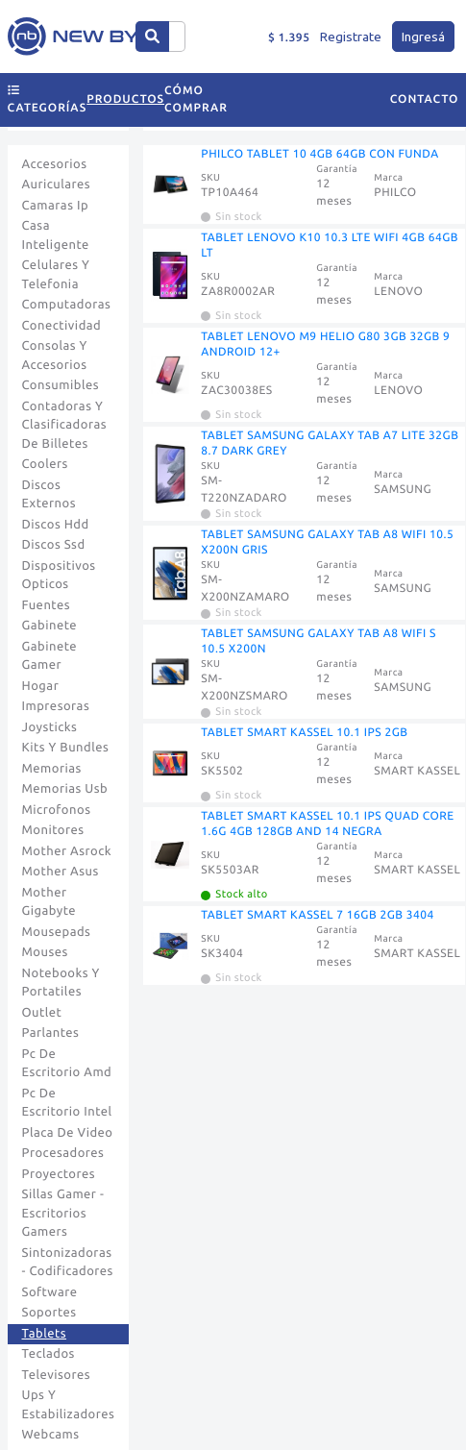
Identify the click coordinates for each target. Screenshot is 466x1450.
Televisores (56, 1375)
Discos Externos (49, 495)
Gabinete (50, 625)
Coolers (45, 464)
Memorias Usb (65, 789)
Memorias (52, 768)
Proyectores (58, 1174)
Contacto (424, 99)
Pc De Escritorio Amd (67, 1063)
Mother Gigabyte (49, 902)
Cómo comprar (196, 99)
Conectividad (62, 325)
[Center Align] (152, 36)
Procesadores (63, 1153)
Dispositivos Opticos (59, 575)
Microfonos (56, 810)
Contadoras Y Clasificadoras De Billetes (65, 425)
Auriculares (56, 184)
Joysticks (50, 727)
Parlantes (51, 1033)
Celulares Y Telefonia (56, 274)
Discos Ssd (54, 545)
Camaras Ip (55, 205)
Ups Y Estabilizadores (68, 1405)
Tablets (44, 1333)
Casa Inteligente (55, 235)
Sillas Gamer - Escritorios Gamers (63, 1213)
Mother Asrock (67, 851)
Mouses (45, 952)
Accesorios (54, 164)
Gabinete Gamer (50, 656)
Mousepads (56, 932)
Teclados (48, 1354)
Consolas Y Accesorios (54, 355)
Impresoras (56, 706)
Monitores (53, 830)
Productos (125, 99)
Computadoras (66, 304)
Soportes (49, 1312)
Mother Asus (60, 871)
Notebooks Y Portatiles (61, 983)
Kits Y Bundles (66, 747)
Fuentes (46, 605)
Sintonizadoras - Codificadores (67, 1262)
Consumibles (61, 385)
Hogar (41, 686)
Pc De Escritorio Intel (67, 1103)
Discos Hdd (55, 524)
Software (50, 1292)
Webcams (51, 1434)
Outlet (42, 1013)
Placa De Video (67, 1133)
